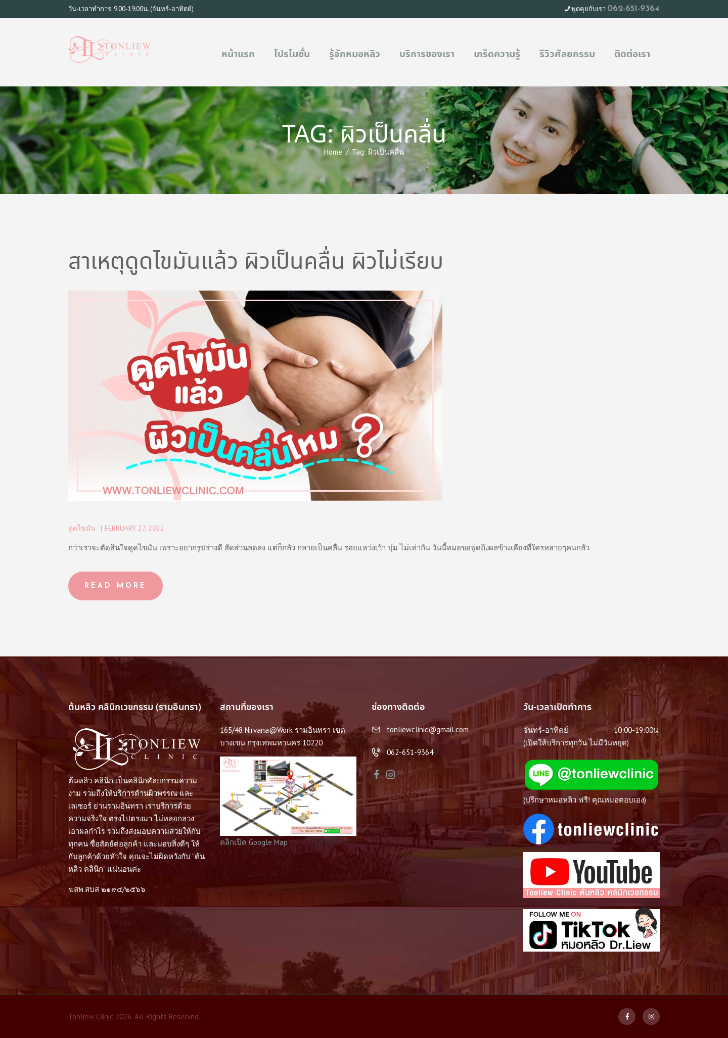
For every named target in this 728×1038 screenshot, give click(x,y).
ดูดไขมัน (82, 528)
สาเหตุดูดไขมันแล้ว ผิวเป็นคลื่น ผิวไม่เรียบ (255, 262)
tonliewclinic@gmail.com (428, 729)
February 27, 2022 (134, 528)
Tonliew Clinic (90, 1016)
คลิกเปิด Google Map (254, 842)
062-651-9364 (633, 9)
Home (333, 152)
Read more (115, 586)
